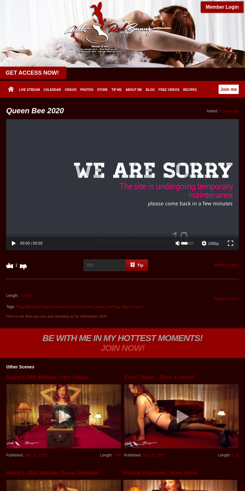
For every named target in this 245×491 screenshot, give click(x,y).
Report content (226, 161)
